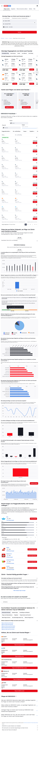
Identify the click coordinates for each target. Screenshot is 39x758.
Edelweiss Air (9, 553)
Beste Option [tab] (13, 53)
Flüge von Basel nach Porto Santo (8, 627)
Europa (6, 38)
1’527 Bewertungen (10, 520)
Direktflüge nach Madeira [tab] (25, 612)
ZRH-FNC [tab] (19, 237)
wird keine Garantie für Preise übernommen (31, 722)
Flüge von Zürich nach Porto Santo (8, 626)
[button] (2, 6)
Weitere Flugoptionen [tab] (29, 617)
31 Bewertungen (9, 557)
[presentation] (30, 16)
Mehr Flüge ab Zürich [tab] (6, 617)
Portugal (10, 38)
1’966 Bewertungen (10, 550)
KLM (7, 516)
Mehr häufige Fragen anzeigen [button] (19, 590)
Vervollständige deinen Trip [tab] (17, 617)
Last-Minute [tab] (24, 53)
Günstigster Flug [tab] (5, 53)
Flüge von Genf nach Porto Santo (8, 629)
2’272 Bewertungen (10, 563)
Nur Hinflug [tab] (31, 53)
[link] (9, 107)
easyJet (8, 566)
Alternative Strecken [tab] (6, 612)
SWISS (7, 547)
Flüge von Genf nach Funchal (7, 624)
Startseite (2, 38)
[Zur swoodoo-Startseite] (7, 6)
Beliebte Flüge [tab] (15, 612)
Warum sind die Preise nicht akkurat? (20, 730)
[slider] (37, 128)
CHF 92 (27, 16)
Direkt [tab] (19, 53)
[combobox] (6, 18)
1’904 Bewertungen (10, 569)
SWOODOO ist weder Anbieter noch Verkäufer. (20, 726)
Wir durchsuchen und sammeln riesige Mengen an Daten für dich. (20, 728)
